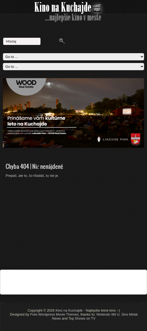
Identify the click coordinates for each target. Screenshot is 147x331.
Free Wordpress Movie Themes (54, 314)
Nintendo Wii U (108, 314)
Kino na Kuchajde (69, 310)
